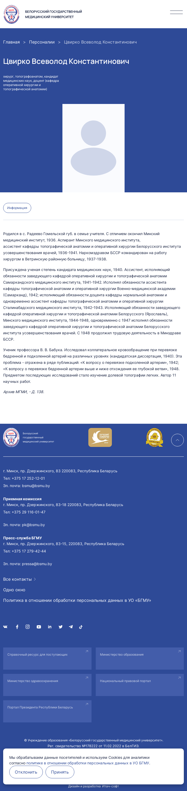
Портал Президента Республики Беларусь (40, 707)
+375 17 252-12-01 (28, 478)
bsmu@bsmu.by (36, 485)
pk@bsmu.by (33, 524)
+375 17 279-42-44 (29, 551)
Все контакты (17, 579)
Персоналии (42, 42)
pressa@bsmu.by (37, 563)
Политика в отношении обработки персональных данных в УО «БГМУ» (77, 600)
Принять (60, 772)
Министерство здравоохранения (32, 681)
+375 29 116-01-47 (28, 512)
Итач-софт (110, 786)
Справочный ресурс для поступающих (37, 654)
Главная (11, 42)
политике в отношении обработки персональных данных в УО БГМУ (87, 763)
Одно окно (14, 589)
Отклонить (26, 772)
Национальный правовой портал (125, 681)
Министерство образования (122, 654)
